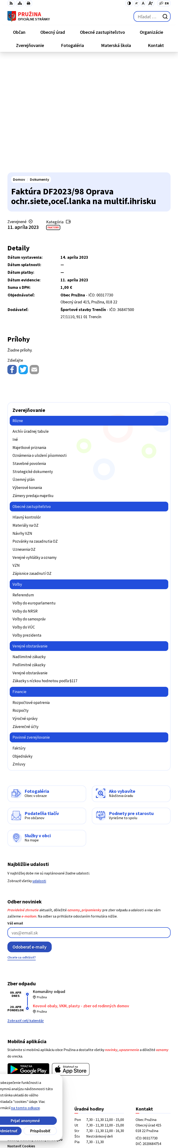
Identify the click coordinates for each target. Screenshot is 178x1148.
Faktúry (53, 114)
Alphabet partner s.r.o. (68, 1122)
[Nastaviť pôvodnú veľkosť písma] (143, 3)
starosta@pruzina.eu (153, 1067)
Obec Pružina (59, 1129)
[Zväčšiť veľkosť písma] (150, 3)
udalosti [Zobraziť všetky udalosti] (39, 767)
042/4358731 (146, 1056)
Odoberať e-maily (30, 834)
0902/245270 (146, 1062)
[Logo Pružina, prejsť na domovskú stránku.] (28, 16)
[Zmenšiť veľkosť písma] (137, 3)
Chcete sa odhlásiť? (21, 844)
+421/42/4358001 (149, 1050)
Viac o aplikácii (19, 967)
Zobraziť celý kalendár (25, 907)
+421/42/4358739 (149, 1045)
